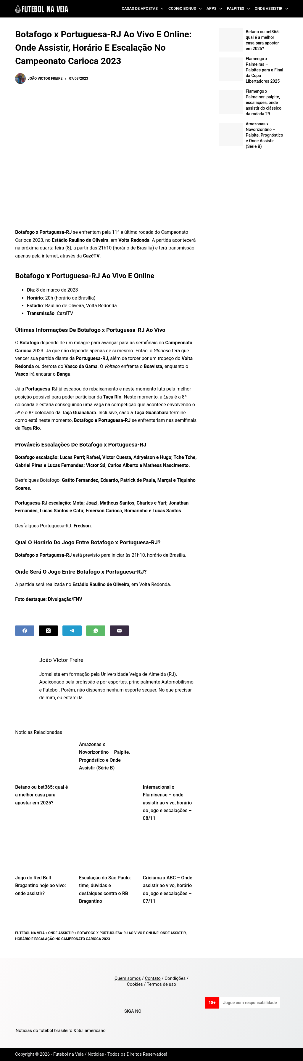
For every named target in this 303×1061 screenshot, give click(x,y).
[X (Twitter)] (48, 630)
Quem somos (128, 978)
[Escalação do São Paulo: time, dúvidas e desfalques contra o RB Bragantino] (106, 849)
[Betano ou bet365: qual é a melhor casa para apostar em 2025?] (42, 759)
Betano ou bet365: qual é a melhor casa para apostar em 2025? (41, 795)
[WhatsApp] (95, 630)
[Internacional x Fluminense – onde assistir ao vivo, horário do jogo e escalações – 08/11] (170, 759)
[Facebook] (24, 630)
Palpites (239, 8)
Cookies (135, 984)
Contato (153, 978)
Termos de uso (161, 984)
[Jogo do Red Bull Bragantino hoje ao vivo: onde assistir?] (42, 849)
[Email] (119, 630)
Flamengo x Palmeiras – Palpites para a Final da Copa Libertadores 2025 (264, 70)
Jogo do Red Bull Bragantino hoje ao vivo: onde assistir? (40, 885)
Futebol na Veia (30, 933)
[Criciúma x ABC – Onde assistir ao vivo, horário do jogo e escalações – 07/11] (170, 849)
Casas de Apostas (143, 8)
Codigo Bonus (186, 8)
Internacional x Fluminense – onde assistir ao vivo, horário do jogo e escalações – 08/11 (167, 802)
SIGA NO (134, 1011)
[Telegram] (72, 630)
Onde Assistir (271, 8)
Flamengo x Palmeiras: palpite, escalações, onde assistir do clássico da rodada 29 (263, 102)
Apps (215, 8)
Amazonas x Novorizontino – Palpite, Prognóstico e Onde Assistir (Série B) (264, 135)
